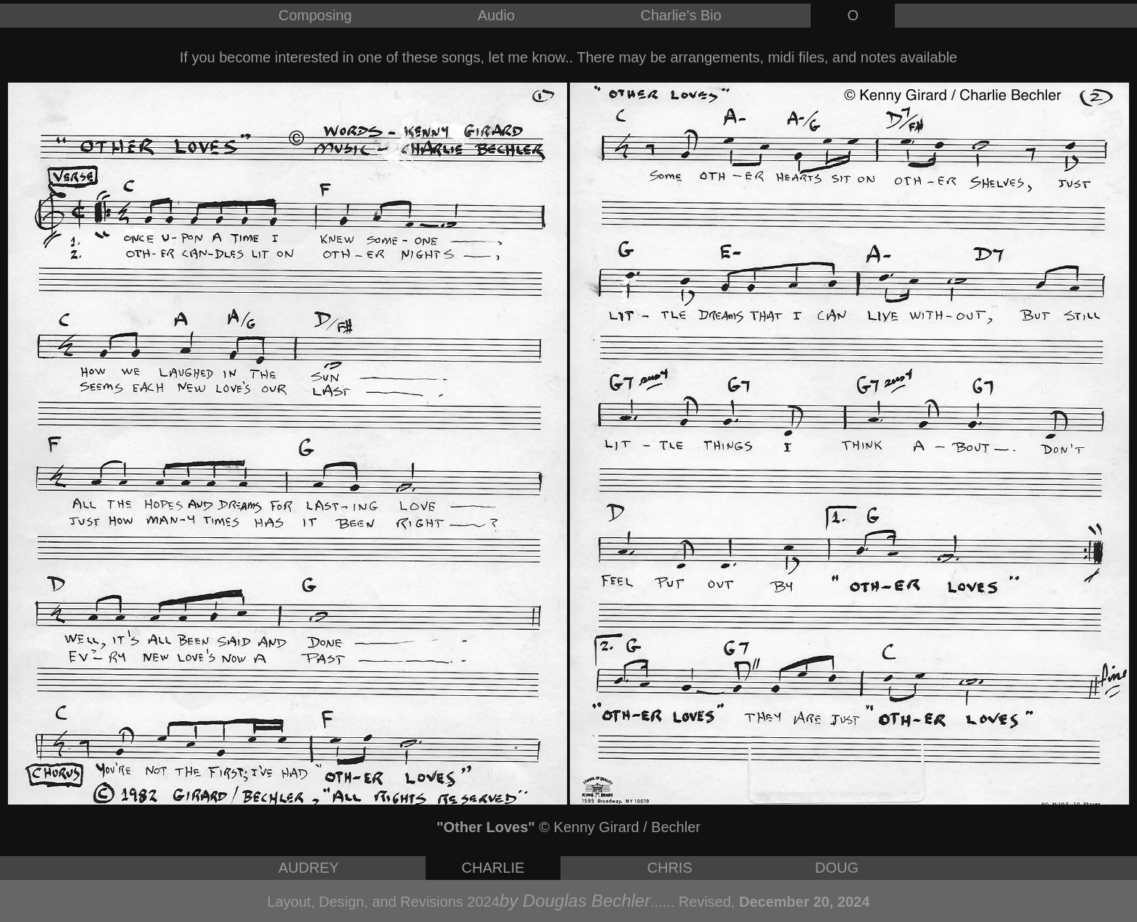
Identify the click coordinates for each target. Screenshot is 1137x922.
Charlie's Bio (681, 15)
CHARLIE (493, 868)
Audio (496, 15)
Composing (315, 15)
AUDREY (308, 868)
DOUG (837, 868)
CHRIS (670, 868)
